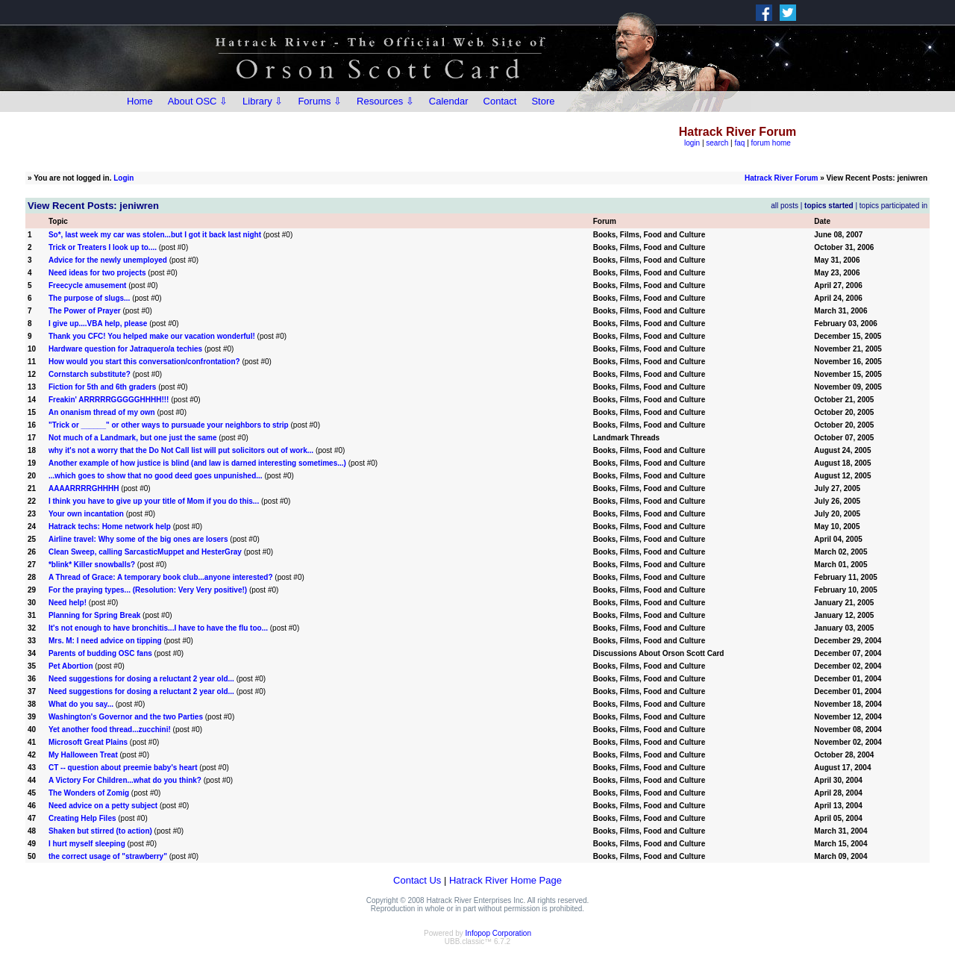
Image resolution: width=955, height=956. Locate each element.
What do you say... (80, 704)
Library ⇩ (262, 101)
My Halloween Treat (83, 755)
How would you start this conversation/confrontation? (144, 361)
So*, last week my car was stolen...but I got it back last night (154, 235)
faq (739, 143)
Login (123, 178)
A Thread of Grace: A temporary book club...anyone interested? (160, 577)
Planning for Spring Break (94, 615)
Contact (500, 101)
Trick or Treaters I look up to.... (102, 247)
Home (140, 101)
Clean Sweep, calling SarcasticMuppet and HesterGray (145, 552)
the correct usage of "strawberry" (107, 856)
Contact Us (417, 880)
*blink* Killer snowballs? (91, 564)
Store (542, 101)
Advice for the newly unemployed (107, 260)
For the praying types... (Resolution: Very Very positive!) (147, 590)
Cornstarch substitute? (89, 374)
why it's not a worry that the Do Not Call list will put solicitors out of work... (180, 450)
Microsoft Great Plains (88, 742)
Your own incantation (86, 514)
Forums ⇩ (320, 101)
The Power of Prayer (84, 311)
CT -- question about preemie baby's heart (123, 767)
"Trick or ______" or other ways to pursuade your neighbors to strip (168, 425)
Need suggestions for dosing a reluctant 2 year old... (141, 679)
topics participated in (893, 205)
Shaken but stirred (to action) (100, 831)
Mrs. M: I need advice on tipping (105, 641)
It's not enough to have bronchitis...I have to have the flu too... (158, 628)
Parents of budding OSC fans (100, 653)
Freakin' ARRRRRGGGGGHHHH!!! (108, 400)
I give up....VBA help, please (97, 323)
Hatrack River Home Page (505, 880)
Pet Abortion (70, 666)
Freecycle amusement (87, 285)
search (717, 143)
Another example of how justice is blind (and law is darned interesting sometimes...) (197, 463)
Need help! (67, 603)
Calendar (449, 101)
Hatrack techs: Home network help (109, 526)
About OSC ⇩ (198, 101)
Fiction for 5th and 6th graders (102, 387)
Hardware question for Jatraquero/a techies (125, 349)
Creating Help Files (82, 818)
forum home (771, 143)
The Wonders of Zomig (88, 793)
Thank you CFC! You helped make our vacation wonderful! (151, 336)
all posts (784, 205)
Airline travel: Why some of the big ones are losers (138, 539)
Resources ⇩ (385, 101)
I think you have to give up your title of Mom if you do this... (153, 501)
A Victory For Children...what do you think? (124, 780)
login (692, 143)
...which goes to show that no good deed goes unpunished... (155, 476)
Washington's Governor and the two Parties (125, 717)
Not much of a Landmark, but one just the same (132, 438)
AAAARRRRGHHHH (83, 488)
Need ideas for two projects (97, 273)
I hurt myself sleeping (86, 844)
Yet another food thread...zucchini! (109, 729)
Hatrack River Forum (781, 178)
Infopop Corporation (498, 933)
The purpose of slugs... (89, 298)
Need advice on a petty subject (102, 806)
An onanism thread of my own (101, 412)
